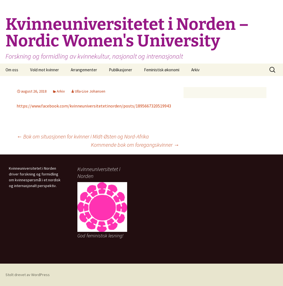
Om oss (12, 69)
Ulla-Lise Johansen (90, 91)
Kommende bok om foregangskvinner (135, 144)
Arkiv (195, 69)
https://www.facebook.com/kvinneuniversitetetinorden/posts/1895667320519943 (94, 106)
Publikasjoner (120, 69)
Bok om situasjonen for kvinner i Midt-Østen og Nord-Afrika (83, 136)
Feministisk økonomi (161, 69)
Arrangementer (84, 69)
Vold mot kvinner (44, 69)
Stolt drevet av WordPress (28, 274)
